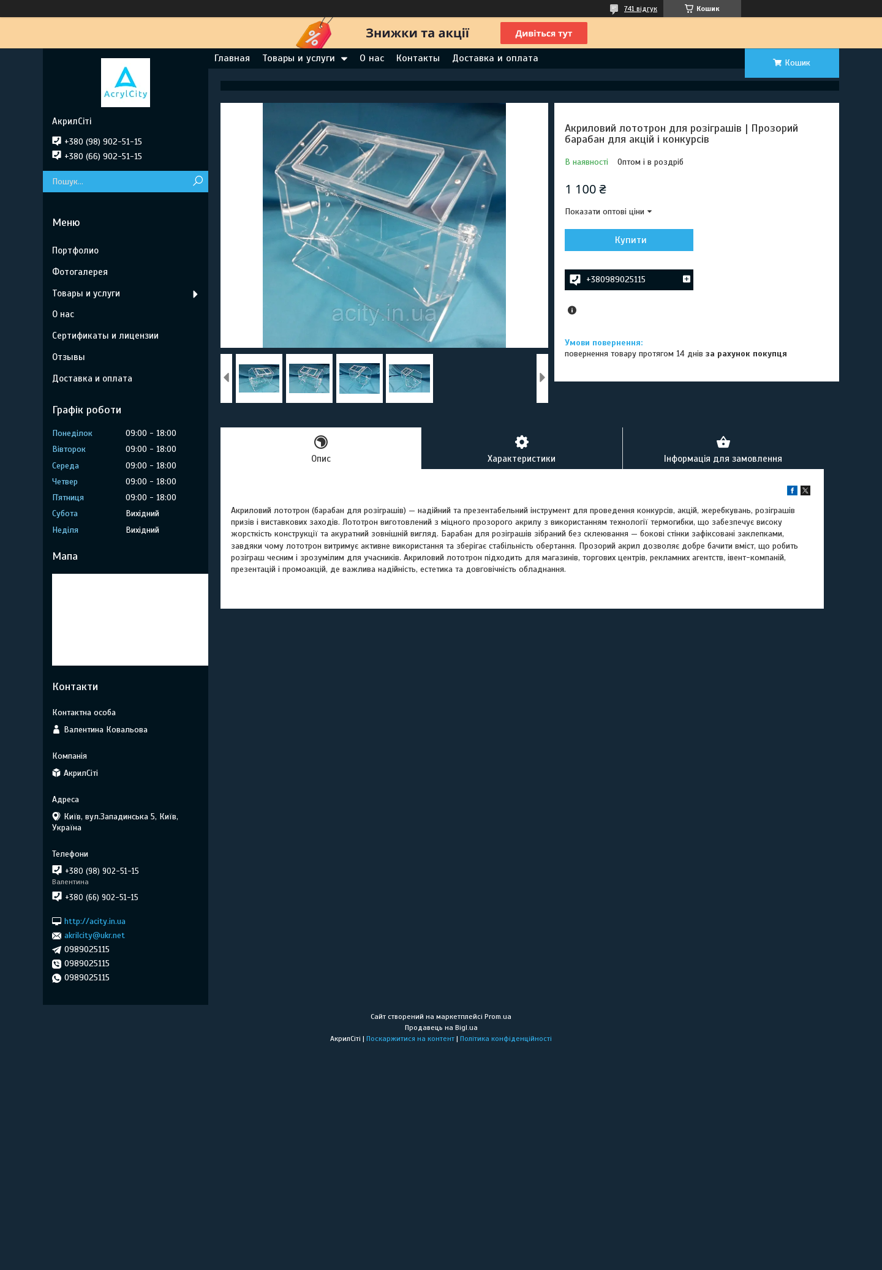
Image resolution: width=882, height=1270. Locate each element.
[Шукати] (197, 181)
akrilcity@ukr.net (94, 935)
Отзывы (68, 357)
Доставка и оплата (495, 58)
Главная (232, 58)
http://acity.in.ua (95, 921)
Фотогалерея (80, 271)
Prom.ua (497, 1016)
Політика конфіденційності (506, 1038)
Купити (631, 240)
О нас (372, 58)
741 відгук (640, 8)
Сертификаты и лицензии (105, 335)
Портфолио (75, 250)
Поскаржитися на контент (410, 1038)
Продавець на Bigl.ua (441, 1027)
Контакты (418, 58)
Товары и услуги (298, 58)
